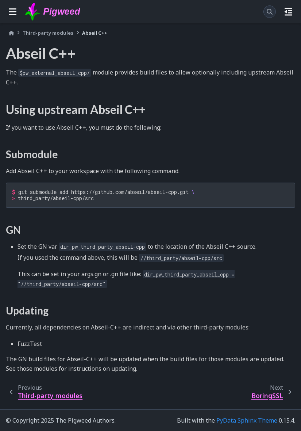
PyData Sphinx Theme (246, 420)
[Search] (269, 11)
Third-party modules (48, 33)
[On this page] (288, 11)
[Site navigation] (12, 11)
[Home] (11, 33)
